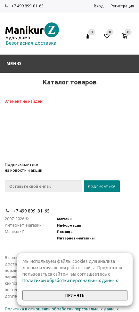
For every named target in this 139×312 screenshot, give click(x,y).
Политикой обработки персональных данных (70, 280)
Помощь (65, 232)
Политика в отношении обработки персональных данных (62, 309)
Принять (75, 295)
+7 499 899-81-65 (27, 6)
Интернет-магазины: (76, 238)
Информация (69, 225)
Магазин (64, 219)
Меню (13, 63)
